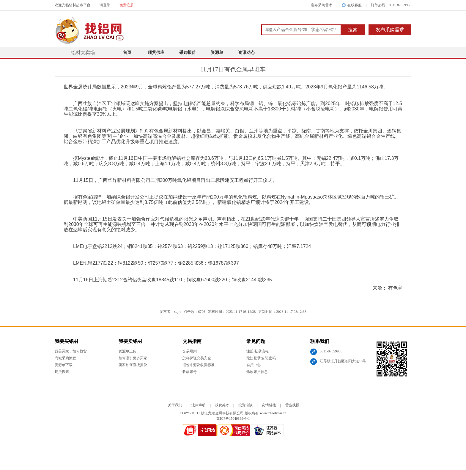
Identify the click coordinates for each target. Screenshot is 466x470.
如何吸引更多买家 (133, 358)
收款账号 (189, 372)
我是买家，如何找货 (71, 351)
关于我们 (175, 405)
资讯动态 (246, 52)
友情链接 (269, 405)
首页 (127, 52)
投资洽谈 (245, 405)
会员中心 (253, 365)
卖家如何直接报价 (133, 365)
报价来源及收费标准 (198, 365)
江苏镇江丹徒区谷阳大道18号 (343, 361)
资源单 (217, 52)
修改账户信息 (257, 372)
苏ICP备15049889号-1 (233, 418)
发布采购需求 (321, 5)
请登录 (105, 5)
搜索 (353, 29)
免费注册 (126, 5)
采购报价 (187, 52)
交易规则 (189, 351)
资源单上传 (127, 351)
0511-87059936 (331, 351)
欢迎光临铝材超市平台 (72, 5)
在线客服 (351, 5)
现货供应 (156, 52)
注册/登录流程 (257, 351)
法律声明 (198, 405)
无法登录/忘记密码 (261, 358)
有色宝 (395, 288)
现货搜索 (62, 372)
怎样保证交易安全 (196, 358)
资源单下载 (64, 365)
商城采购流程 (65, 358)
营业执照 (292, 405)
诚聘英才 (222, 405)
